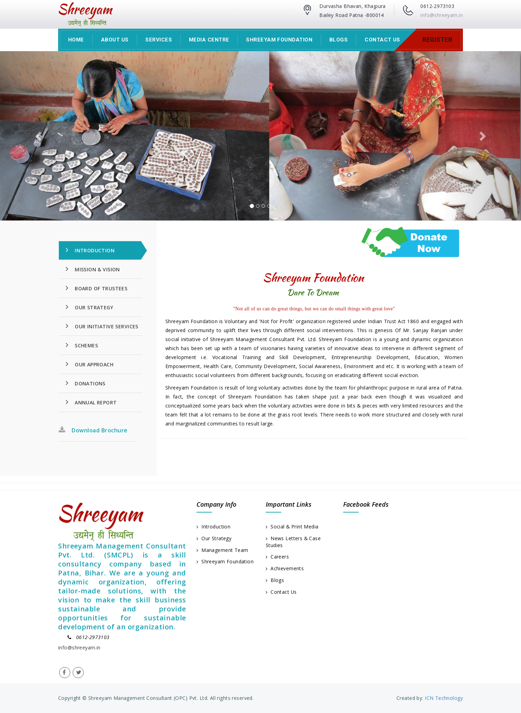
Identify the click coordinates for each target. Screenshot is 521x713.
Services (158, 40)
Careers (277, 557)
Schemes (82, 345)
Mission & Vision (93, 269)
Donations (86, 383)
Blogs (338, 40)
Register (437, 40)
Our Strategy (89, 307)
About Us (115, 40)
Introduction (90, 250)
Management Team (222, 550)
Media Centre (209, 40)
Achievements (285, 568)
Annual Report (91, 402)
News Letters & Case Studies (293, 541)
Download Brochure (93, 430)
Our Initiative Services (102, 326)
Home (76, 40)
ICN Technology (443, 698)
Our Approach (89, 364)
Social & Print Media (292, 526)
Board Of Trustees (96, 288)
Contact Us (382, 40)
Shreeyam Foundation (279, 40)
